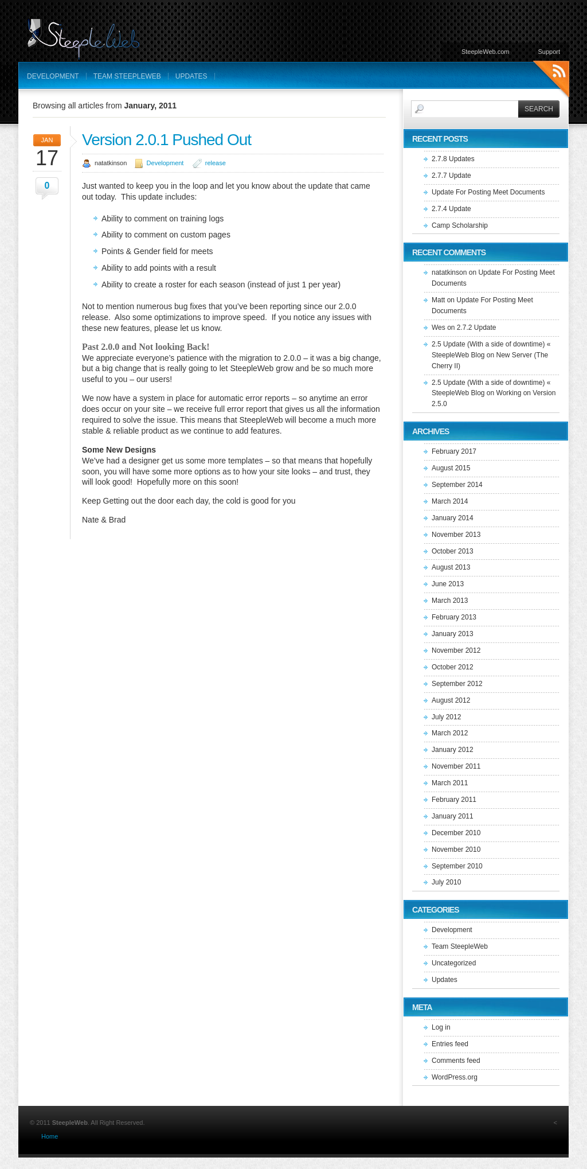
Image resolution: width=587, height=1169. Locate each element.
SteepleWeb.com (485, 51)
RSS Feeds (551, 80)
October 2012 (452, 667)
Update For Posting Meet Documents (488, 192)
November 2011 (456, 766)
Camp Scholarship (460, 225)
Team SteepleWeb (127, 76)
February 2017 (454, 451)
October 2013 (452, 551)
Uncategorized (454, 963)
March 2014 (450, 501)
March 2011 (450, 783)
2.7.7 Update (451, 176)
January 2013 (452, 634)
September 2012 (457, 684)
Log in (441, 1027)
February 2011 (454, 800)
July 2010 (446, 882)
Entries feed (450, 1044)
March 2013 (450, 601)
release (215, 162)
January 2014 (452, 518)
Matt (438, 300)
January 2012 (452, 750)
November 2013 (456, 535)
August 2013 (451, 567)
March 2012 (450, 733)
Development (53, 76)
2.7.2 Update (476, 328)
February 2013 (454, 617)
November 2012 (456, 650)
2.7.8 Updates (453, 159)
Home (49, 1136)
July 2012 (446, 717)
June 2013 (448, 584)
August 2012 (451, 700)
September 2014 (457, 485)
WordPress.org (455, 1077)
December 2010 (456, 833)
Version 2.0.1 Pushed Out (166, 140)
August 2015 (451, 468)
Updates (191, 76)
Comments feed (456, 1061)
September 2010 (457, 866)
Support (549, 51)
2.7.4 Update (451, 209)
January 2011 (452, 816)
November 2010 (456, 849)
